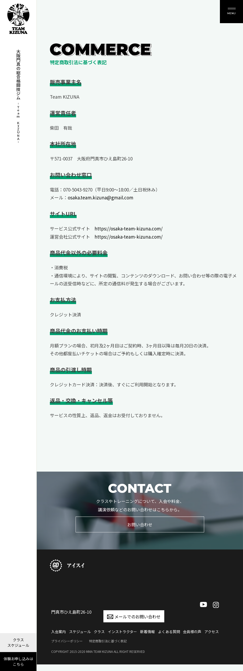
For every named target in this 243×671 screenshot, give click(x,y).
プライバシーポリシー (67, 641)
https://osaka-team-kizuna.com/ (128, 228)
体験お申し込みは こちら (18, 661)
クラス (99, 631)
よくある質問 (169, 631)
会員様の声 (192, 631)
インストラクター (122, 631)
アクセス (211, 631)
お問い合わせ (139, 524)
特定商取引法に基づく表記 (108, 641)
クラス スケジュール (18, 642)
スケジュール (80, 631)
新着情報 (147, 631)
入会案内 (58, 631)
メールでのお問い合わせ (134, 616)
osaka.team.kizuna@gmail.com (100, 197)
